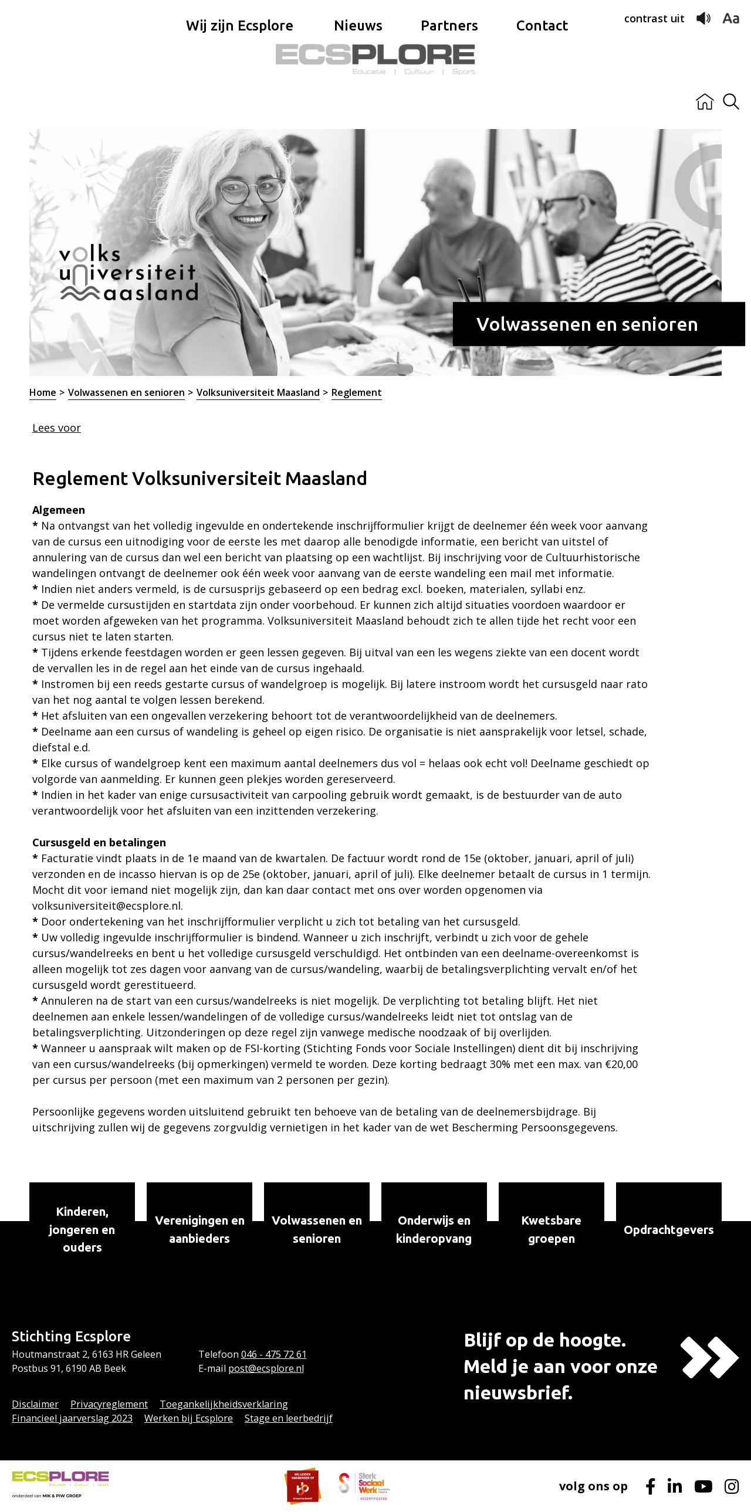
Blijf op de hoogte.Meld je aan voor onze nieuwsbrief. (561, 1366)
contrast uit (654, 18)
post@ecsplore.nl (266, 1368)
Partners (449, 102)
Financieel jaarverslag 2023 (72, 1418)
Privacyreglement (109, 1404)
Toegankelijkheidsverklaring (224, 1404)
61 (301, 1354)
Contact (542, 102)
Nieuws (358, 102)
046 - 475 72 (268, 1354)
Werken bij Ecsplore (188, 1418)
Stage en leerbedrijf (289, 1418)
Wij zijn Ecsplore (239, 102)
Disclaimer (35, 1404)
